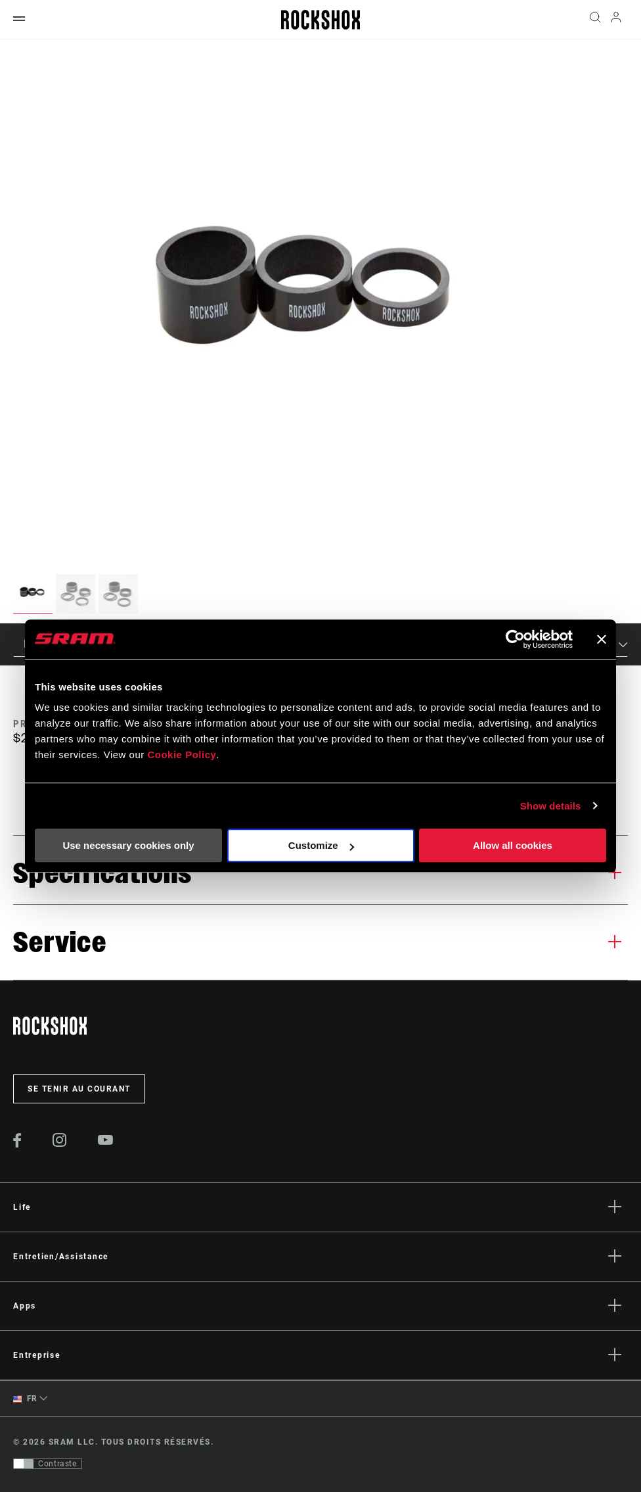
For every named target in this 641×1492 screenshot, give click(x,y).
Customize (321, 845)
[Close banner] (601, 639)
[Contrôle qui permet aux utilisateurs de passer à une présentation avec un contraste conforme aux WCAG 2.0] (47, 1463)
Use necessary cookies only (128, 845)
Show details (550, 805)
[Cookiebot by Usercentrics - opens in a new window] (515, 639)
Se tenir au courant (79, 1089)
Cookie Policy (181, 754)
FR (25, 1399)
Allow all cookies (512, 845)
